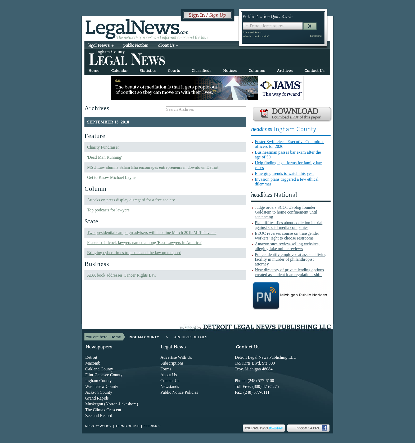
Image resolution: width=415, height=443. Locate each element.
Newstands (169, 386)
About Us (168, 375)
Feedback (152, 426)
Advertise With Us (176, 357)
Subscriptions (171, 363)
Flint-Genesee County (104, 375)
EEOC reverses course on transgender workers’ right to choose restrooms (287, 235)
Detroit (91, 357)
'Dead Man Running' (104, 157)
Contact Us (169, 380)
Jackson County (98, 392)
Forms (165, 369)
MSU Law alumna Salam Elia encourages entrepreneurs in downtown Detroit (152, 167)
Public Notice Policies (179, 392)
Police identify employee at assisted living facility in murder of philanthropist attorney (291, 259)
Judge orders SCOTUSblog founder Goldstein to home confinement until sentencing (286, 212)
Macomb (92, 363)
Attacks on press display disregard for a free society (131, 200)
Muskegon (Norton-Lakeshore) (111, 404)
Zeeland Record (98, 415)
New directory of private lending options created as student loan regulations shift (289, 272)
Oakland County (99, 369)
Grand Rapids (97, 398)
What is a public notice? (256, 36)
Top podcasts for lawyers (108, 210)
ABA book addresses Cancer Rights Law (121, 275)
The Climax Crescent (103, 409)
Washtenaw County (101, 386)
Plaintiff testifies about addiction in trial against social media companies (288, 225)
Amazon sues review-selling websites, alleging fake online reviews (287, 246)
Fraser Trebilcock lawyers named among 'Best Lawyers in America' (144, 242)
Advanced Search (252, 32)
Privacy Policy (98, 426)
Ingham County (98, 380)
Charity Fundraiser (103, 147)
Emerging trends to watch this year (284, 173)
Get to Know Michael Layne (111, 177)
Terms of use (127, 426)
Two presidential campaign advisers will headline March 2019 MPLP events (151, 232)
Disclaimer (316, 35)
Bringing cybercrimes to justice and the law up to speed (134, 252)
